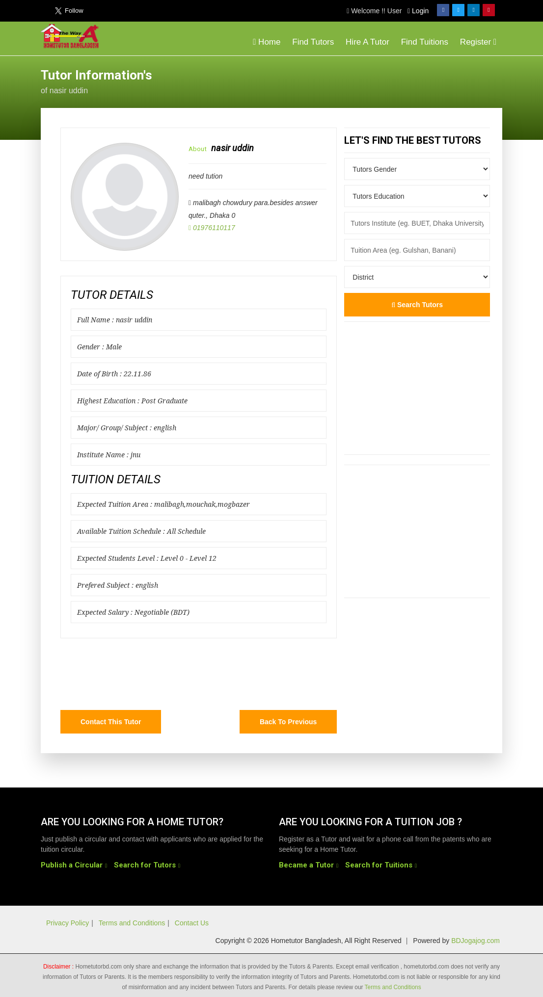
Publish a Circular (72, 865)
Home (266, 42)
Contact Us (192, 923)
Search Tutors (417, 305)
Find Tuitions (424, 42)
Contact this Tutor (111, 722)
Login (418, 11)
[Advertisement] (423, 80)
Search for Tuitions (378, 865)
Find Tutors (313, 42)
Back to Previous (288, 722)
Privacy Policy (67, 923)
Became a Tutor (306, 865)
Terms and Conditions (132, 923)
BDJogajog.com (475, 941)
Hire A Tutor (367, 42)
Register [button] (478, 42)
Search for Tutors (145, 865)
